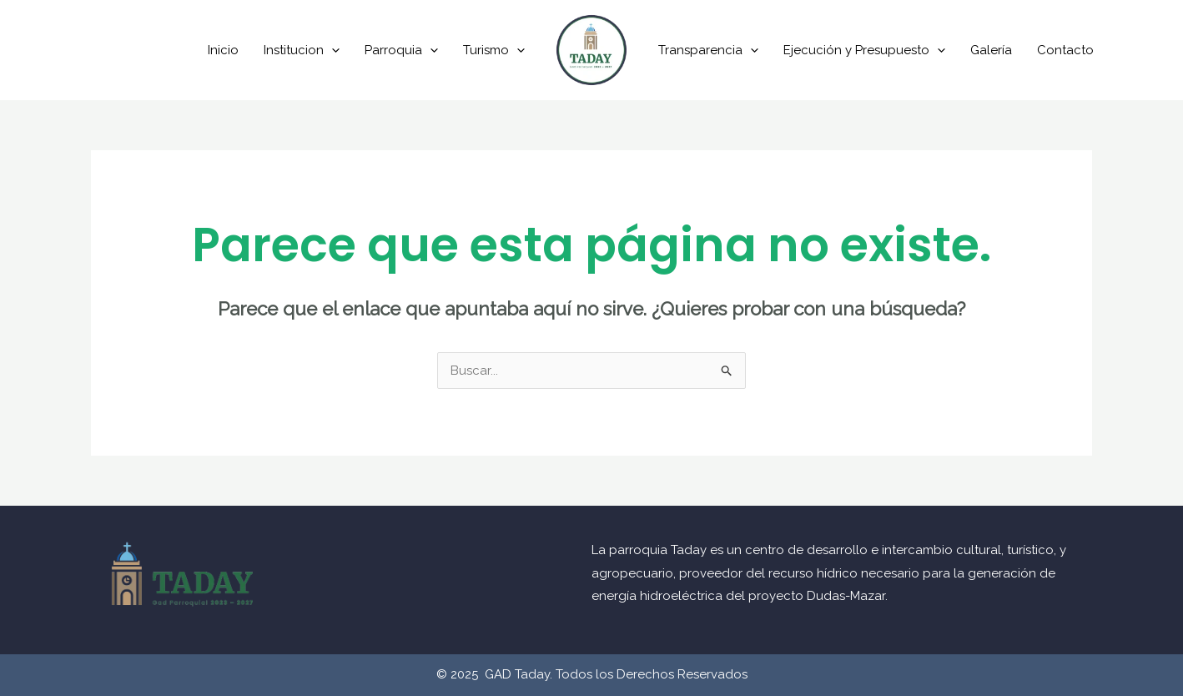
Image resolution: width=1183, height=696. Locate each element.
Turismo (494, 50)
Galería (991, 50)
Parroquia (401, 50)
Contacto (1065, 50)
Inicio (223, 50)
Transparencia (708, 50)
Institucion (302, 50)
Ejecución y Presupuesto (864, 50)
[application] (332, 50)
